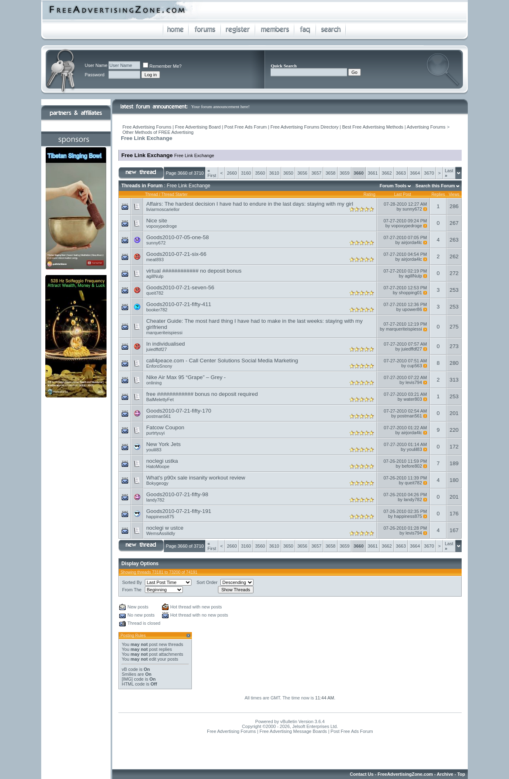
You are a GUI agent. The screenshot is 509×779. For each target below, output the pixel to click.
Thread (151, 194)
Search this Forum (435, 185)
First (211, 173)
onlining (154, 382)
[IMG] (127, 679)
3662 (386, 173)
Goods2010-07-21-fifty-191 (178, 511)
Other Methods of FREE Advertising (157, 132)
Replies (438, 194)
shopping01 (410, 292)
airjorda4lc (411, 242)
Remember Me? (162, 66)
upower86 (412, 309)
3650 (288, 173)
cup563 (414, 365)
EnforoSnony (159, 366)
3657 (316, 173)
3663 (401, 173)
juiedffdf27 (156, 349)
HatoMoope (157, 466)
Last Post (402, 194)
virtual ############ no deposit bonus (193, 271)
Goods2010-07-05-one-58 (177, 237)
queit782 (154, 293)
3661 (373, 173)
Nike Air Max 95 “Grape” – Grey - (186, 377)
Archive (445, 774)
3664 (415, 173)
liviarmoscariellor (163, 209)
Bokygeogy (157, 483)
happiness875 (160, 516)
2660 (232, 173)
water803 (413, 399)
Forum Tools (393, 185)
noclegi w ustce (164, 528)
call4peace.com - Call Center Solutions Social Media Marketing (222, 360)
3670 (429, 173)
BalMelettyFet (159, 399)
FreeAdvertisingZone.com (405, 774)
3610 (274, 173)
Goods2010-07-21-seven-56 (180, 287)
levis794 (413, 382)
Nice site (156, 220)
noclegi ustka (162, 461)
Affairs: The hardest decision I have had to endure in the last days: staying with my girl (249, 204)
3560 (260, 173)
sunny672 (412, 208)
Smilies (129, 674)
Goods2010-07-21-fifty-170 (178, 411)
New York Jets (163, 444)
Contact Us (361, 774)
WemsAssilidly (160, 533)
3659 (344, 173)
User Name (95, 65)
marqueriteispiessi (164, 332)
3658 (330, 173)
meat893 (155, 259)
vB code (130, 669)
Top (461, 774)
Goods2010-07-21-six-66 (176, 254)
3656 (302, 173)
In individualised (165, 344)
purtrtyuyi (155, 433)
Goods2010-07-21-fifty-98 (177, 494)
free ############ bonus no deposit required (202, 394)
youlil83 (153, 449)
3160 (246, 173)
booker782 (156, 309)
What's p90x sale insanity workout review (195, 478)
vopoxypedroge (161, 226)
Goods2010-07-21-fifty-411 (178, 304)
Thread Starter (174, 194)
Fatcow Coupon (165, 427)
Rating (370, 194)
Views (454, 194)
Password (94, 74)
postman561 (158, 416)
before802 (412, 466)
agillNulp (154, 276)
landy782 (155, 499)
